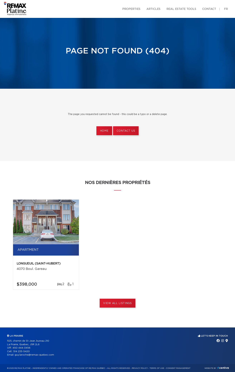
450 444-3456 (21, 348)
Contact (209, 9)
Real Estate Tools (181, 9)
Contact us (126, 131)
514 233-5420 (21, 351)
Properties (131, 9)
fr (226, 9)
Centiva (223, 368)
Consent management (178, 368)
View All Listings (117, 303)
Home (104, 131)
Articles (153, 9)
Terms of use (157, 368)
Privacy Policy (140, 368)
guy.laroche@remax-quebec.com (34, 355)
